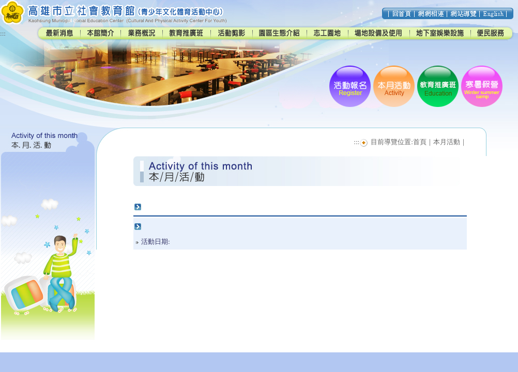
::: (3, 33)
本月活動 (446, 142)
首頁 (419, 142)
